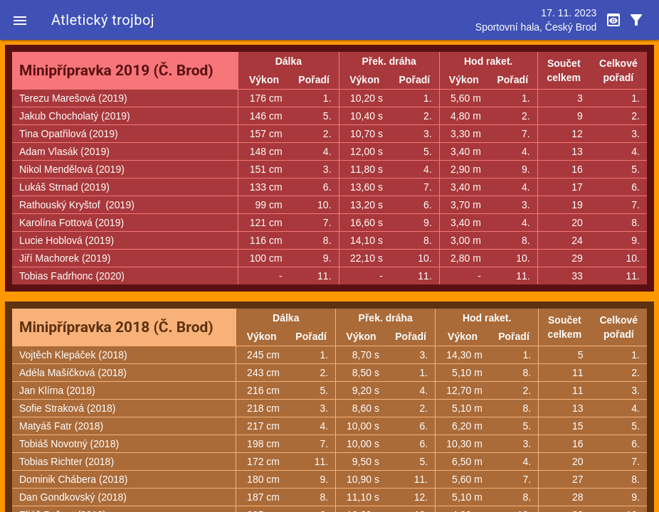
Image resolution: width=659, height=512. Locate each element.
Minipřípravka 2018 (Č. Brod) (116, 327)
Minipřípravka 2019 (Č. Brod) (116, 70)
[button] (20, 20)
